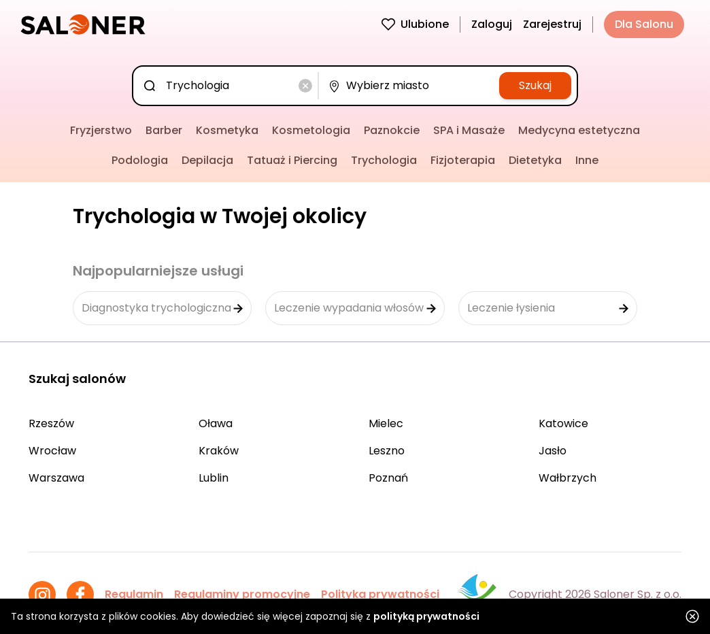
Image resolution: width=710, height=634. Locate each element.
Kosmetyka (227, 130)
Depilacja (207, 160)
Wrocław (52, 450)
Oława (216, 423)
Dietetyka (535, 160)
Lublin (214, 478)
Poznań (388, 478)
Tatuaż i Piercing (292, 160)
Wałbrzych (567, 478)
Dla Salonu (644, 24)
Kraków (219, 450)
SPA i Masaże (469, 130)
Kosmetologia (311, 130)
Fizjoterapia (462, 160)
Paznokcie (392, 130)
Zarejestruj (552, 24)
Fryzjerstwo (101, 130)
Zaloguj (491, 24)
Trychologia (384, 160)
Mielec (386, 423)
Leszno (387, 450)
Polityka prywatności (380, 594)
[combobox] (228, 85)
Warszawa (56, 478)
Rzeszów (51, 423)
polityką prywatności (426, 616)
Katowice (563, 423)
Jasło (553, 450)
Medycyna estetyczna (579, 130)
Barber (164, 130)
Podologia (140, 160)
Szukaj (535, 85)
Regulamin (134, 594)
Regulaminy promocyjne (242, 594)
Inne (586, 160)
